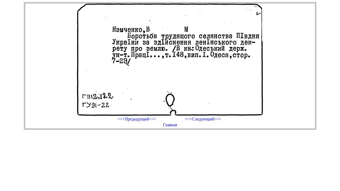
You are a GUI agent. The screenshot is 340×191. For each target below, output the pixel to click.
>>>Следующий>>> (203, 119)
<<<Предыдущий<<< (137, 119)
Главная (170, 125)
